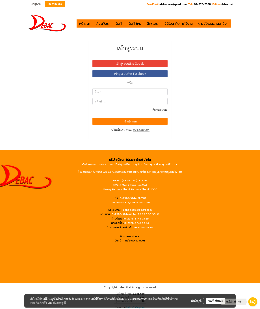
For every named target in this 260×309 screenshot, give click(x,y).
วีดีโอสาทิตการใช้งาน (179, 23)
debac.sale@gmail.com (137, 210)
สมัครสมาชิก (55, 4)
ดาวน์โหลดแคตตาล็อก (213, 23)
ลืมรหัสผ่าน (160, 110)
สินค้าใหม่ (135, 23)
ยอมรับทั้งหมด (215, 301)
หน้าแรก (84, 23)
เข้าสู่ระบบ (36, 4)
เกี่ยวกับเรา (103, 23)
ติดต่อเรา (153, 23)
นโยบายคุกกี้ (59, 302)
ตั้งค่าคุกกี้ (196, 301)
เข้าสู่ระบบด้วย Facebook (130, 74)
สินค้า (119, 23)
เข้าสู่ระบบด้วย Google (130, 64)
